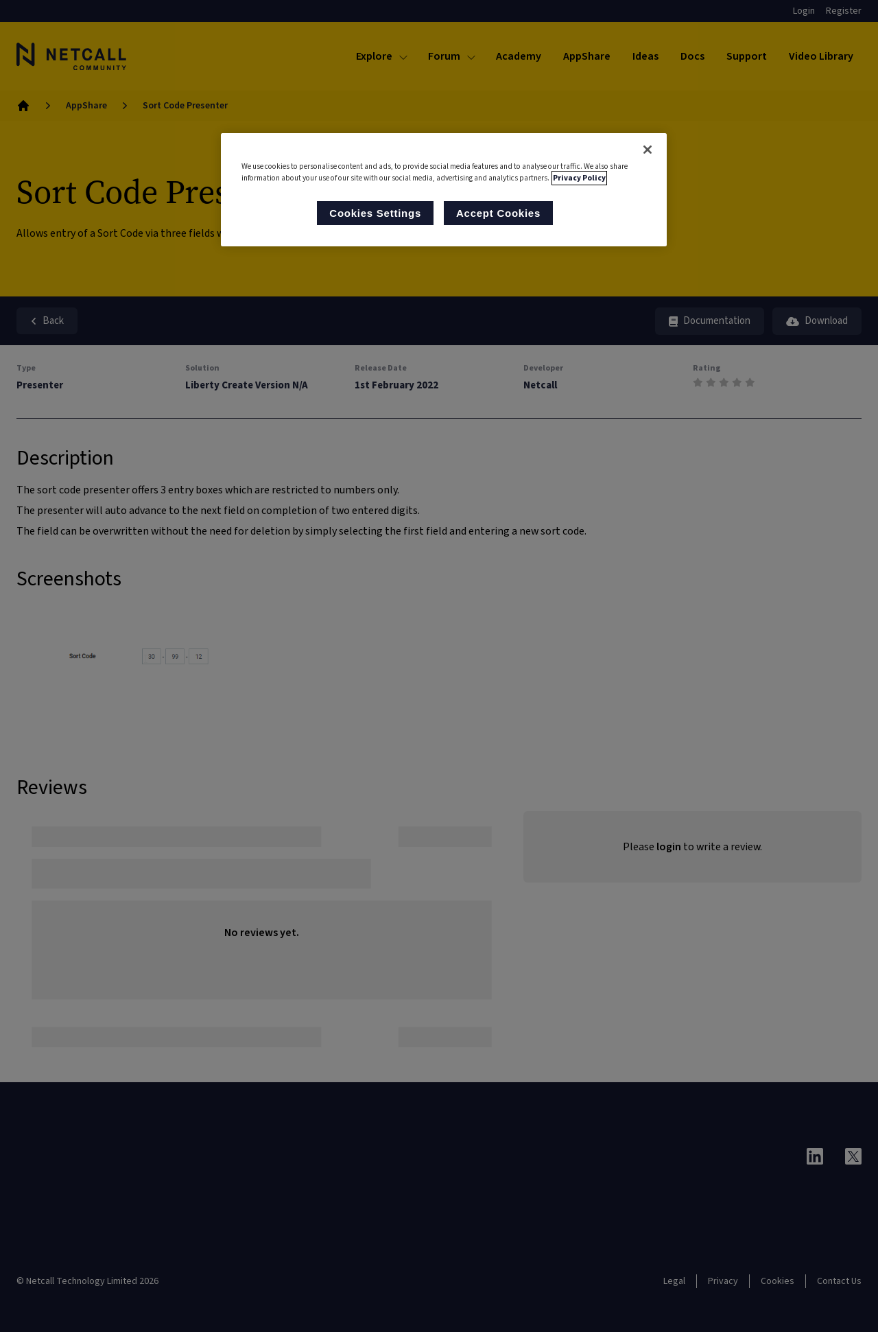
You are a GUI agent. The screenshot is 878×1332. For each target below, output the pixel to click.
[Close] (647, 150)
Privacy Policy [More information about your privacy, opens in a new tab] (579, 178)
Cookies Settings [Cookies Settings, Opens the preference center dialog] (375, 213)
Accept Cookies (498, 213)
